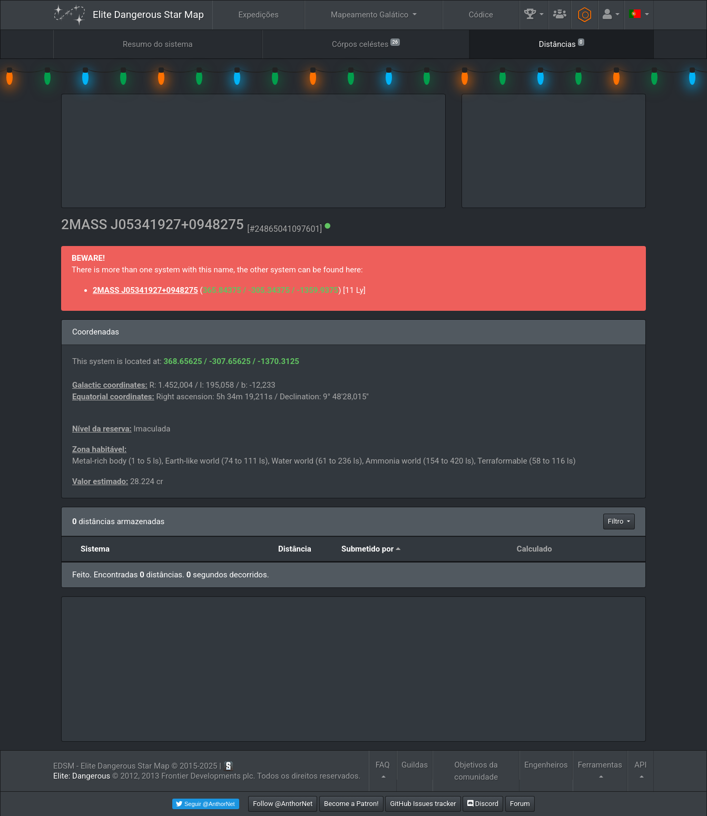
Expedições (258, 14)
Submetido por (367, 549)
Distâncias (561, 43)
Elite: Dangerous (81, 776)
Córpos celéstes (366, 43)
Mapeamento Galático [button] (370, 14)
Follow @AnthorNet (282, 804)
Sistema (95, 549)
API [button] (640, 765)
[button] (534, 15)
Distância (294, 549)
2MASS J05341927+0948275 (145, 290)
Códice (481, 14)
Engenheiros (546, 765)
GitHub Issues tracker (423, 804)
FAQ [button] (383, 765)
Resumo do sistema (158, 44)
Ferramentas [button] (600, 765)
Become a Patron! (351, 804)
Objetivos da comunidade (476, 771)
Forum (520, 804)
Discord (482, 804)
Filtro (616, 521)
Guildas (414, 765)
